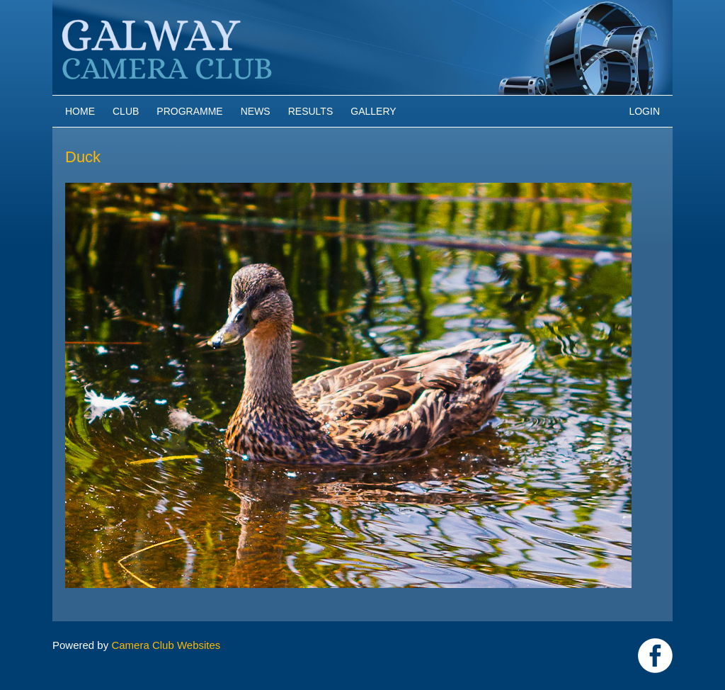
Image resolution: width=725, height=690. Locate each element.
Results (310, 111)
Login (644, 111)
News (255, 111)
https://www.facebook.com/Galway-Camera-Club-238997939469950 (655, 655)
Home (80, 111)
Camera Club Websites (165, 645)
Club (126, 111)
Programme (189, 111)
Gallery (373, 111)
